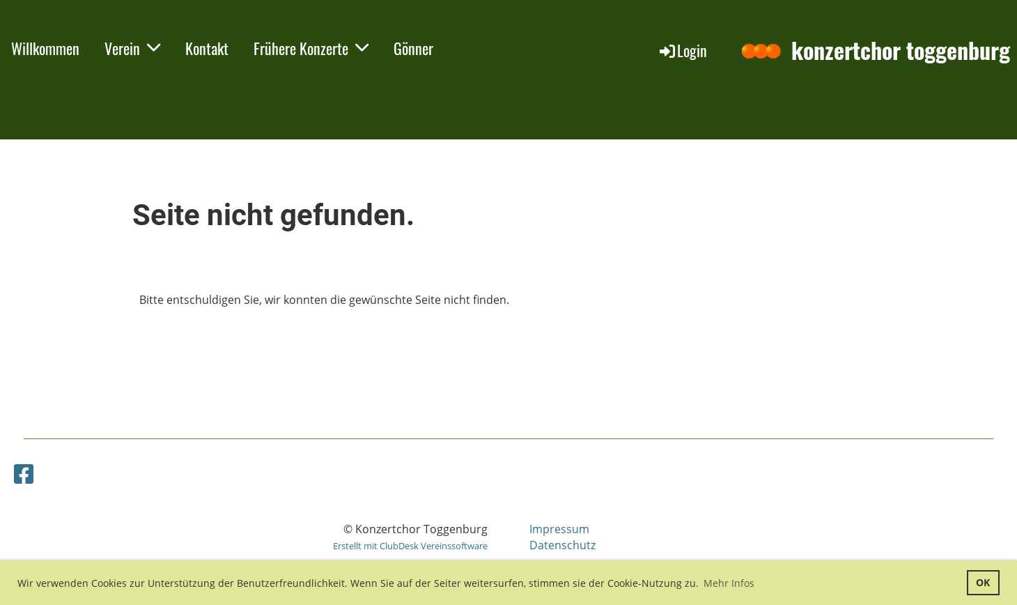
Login (682, 50)
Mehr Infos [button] (729, 583)
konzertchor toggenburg (900, 50)
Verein (132, 48)
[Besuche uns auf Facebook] (23, 474)
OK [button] (983, 582)
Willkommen (45, 48)
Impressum (559, 529)
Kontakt (206, 48)
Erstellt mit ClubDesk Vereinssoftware (410, 545)
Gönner (413, 48)
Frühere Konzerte (311, 48)
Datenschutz (562, 545)
